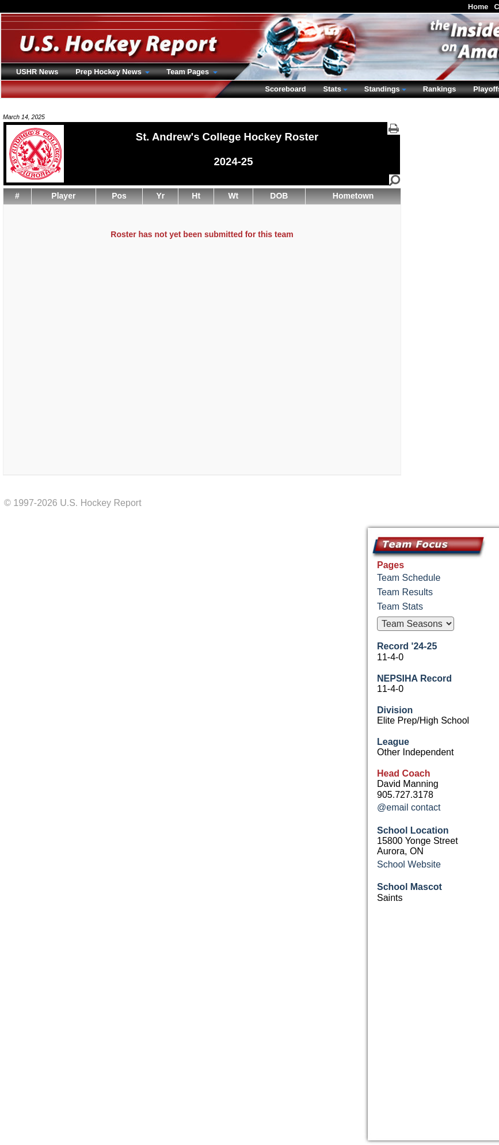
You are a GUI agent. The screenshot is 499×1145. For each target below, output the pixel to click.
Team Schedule (408, 578)
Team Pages (188, 71)
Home (478, 6)
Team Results (405, 592)
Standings (382, 89)
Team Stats (400, 606)
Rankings (439, 89)
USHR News (37, 71)
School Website (409, 864)
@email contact (409, 807)
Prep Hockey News (109, 71)
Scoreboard (285, 89)
